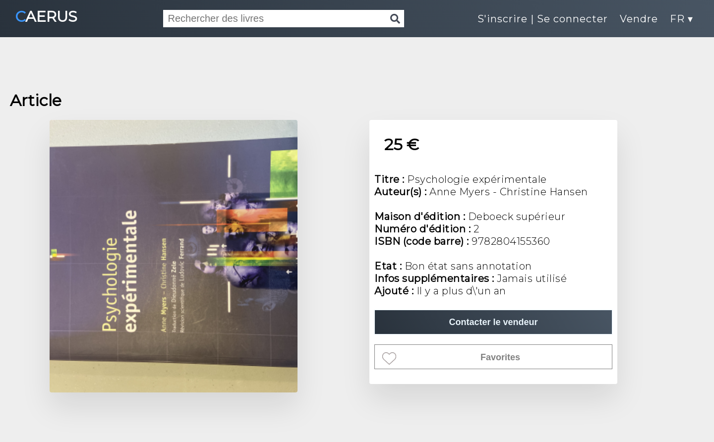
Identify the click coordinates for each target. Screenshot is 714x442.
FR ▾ (681, 19)
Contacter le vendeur (493, 322)
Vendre (639, 19)
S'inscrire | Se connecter (542, 19)
